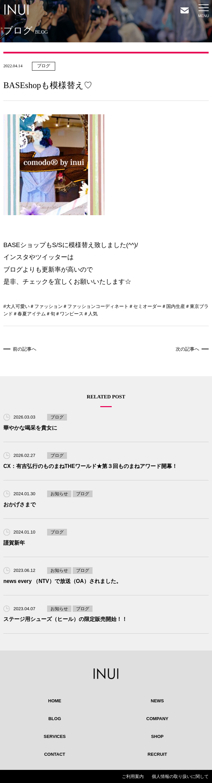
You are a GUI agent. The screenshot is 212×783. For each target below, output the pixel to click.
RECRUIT (157, 754)
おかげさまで (19, 504)
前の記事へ (24, 349)
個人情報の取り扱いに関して (180, 776)
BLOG (54, 718)
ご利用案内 (133, 776)
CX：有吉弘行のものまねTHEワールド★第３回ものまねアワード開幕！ (90, 466)
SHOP (157, 736)
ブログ (43, 66)
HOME (54, 700)
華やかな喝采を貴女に (30, 428)
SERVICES (55, 736)
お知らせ (59, 493)
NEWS (157, 700)
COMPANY (157, 718)
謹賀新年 (14, 543)
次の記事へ (187, 349)
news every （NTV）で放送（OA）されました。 (62, 581)
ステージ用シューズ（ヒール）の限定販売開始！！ (65, 619)
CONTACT (54, 754)
